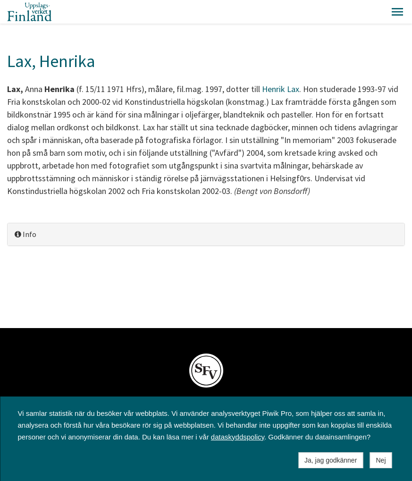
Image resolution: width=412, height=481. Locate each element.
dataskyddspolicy (237, 437)
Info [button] (25, 234)
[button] (397, 11)
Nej (381, 460)
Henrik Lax (280, 89)
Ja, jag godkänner (330, 460)
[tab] (206, 234)
